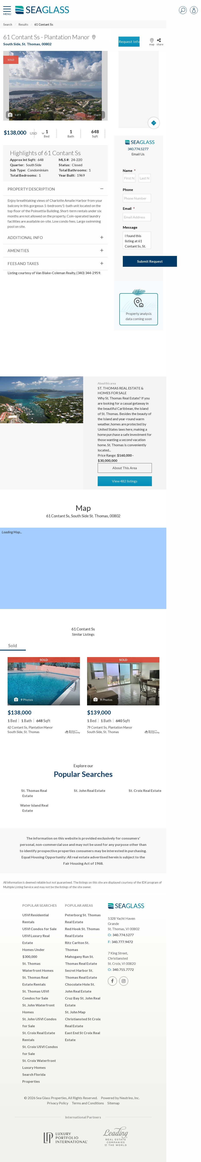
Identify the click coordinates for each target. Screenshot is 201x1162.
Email (129, 208)
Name (129, 170)
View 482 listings (124, 481)
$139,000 (99, 712)
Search (7, 24)
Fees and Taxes (23, 263)
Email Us (137, 154)
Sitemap (113, 1103)
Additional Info (25, 237)
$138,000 (19, 712)
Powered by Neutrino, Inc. (120, 1098)
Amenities (18, 250)
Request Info (129, 41)
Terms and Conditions (88, 1103)
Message (130, 227)
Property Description (31, 189)
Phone (128, 189)
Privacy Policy (57, 1103)
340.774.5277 (138, 149)
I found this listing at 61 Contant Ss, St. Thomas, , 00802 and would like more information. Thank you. (137, 240)
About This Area (124, 468)
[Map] (138, 89)
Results (23, 24)
